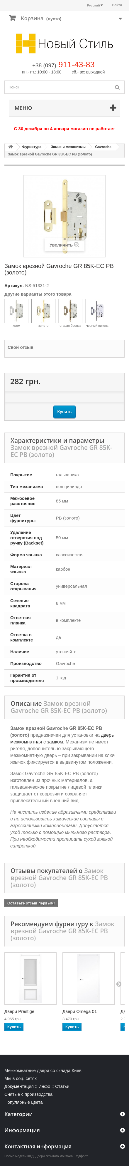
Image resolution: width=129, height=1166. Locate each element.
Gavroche (103, 147)
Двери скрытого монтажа (54, 1156)
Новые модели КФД (19, 1156)
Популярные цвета (23, 1102)
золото (43, 313)
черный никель (97, 313)
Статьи (62, 1086)
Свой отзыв (20, 347)
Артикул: (14, 285)
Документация (19, 1086)
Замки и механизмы (68, 147)
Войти (117, 5)
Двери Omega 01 (79, 1011)
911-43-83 (76, 64)
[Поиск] (117, 87)
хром (16, 313)
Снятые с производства (28, 1094)
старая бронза (70, 313)
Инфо (44, 1086)
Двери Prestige (19, 1011)
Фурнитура (31, 147)
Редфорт (81, 1156)
